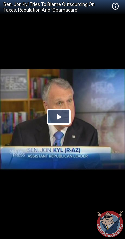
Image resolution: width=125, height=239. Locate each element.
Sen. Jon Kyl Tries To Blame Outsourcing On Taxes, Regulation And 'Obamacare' (49, 7)
